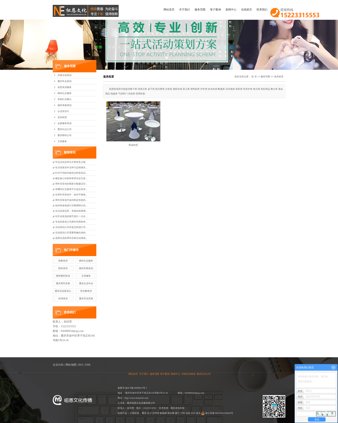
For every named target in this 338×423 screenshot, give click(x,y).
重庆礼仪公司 (65, 129)
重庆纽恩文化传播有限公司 (141, 403)
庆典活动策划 (65, 75)
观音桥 (170, 413)
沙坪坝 (155, 413)
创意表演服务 (65, 87)
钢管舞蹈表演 (63, 276)
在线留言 (246, 9)
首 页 (254, 76)
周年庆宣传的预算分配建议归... (71, 183)
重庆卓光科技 (178, 408)
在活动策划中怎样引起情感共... (71, 167)
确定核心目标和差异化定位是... (71, 178)
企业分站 (58, 364)
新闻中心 (231, 9)
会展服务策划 (65, 123)
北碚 (187, 413)
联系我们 (262, 9)
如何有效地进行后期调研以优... (71, 205)
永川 (193, 413)
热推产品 (122, 413)
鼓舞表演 (63, 260)
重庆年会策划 (65, 81)
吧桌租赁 (133, 145)
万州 (182, 413)
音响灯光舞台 (65, 99)
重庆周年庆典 (63, 283)
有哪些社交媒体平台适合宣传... (71, 189)
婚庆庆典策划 (86, 268)
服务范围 (200, 9)
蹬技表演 (63, 268)
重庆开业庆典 (86, 298)
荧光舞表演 (86, 291)
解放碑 (163, 413)
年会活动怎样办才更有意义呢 (70, 162)
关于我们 (184, 9)
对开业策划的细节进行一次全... (71, 216)
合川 (149, 413)
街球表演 (63, 298)
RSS (80, 364)
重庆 (144, 413)
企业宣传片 (63, 111)
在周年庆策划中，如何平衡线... (71, 194)
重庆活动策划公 (63, 291)
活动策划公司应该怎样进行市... (71, 227)
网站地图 (71, 364)
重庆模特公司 (65, 135)
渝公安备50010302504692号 (217, 413)
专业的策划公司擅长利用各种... (71, 221)
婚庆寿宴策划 (65, 105)
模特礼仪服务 (65, 93)
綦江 (177, 413)
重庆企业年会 (86, 283)
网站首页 (169, 9)
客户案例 (215, 9)
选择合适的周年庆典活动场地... (71, 238)
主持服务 (62, 141)
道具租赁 (62, 117)
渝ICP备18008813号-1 (136, 388)
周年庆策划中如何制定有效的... (71, 200)
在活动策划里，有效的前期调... (71, 211)
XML (88, 364)
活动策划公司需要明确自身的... (71, 232)
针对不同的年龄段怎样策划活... (71, 173)
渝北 (198, 413)
